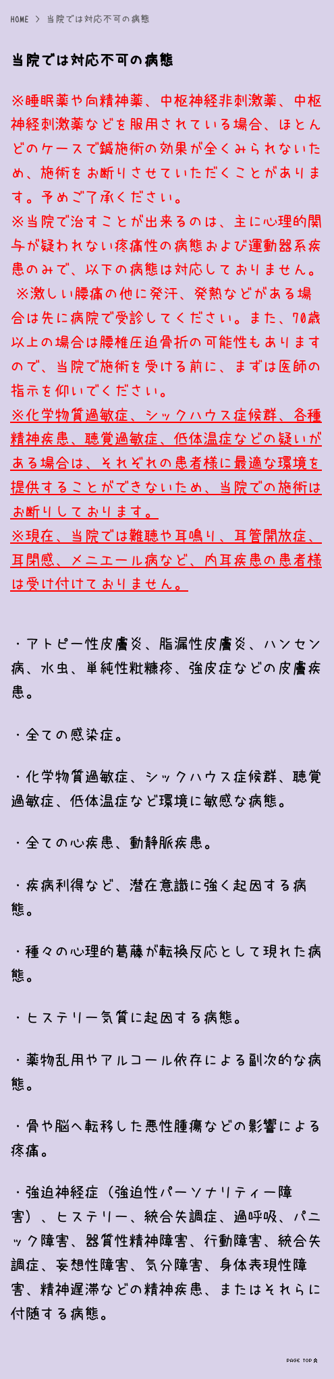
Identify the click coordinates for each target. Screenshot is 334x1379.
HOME (19, 19)
